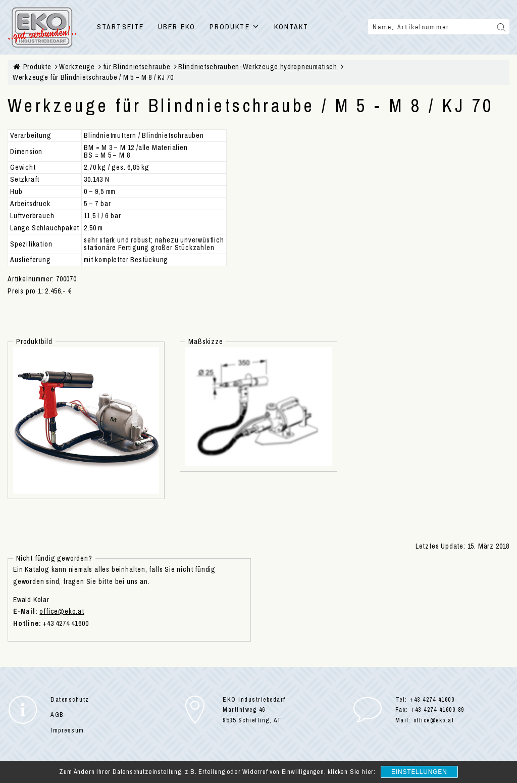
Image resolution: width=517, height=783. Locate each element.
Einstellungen (419, 771)
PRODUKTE (235, 26)
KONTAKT (291, 26)
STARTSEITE (120, 26)
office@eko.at (61, 611)
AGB (57, 715)
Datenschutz (69, 700)
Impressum (67, 730)
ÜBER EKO (176, 26)
